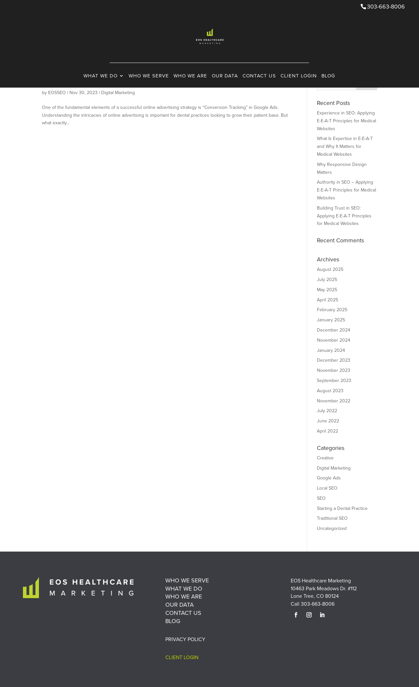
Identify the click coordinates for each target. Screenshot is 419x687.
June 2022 (328, 420)
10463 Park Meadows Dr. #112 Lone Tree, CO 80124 (324, 592)
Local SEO (327, 488)
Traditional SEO (332, 518)
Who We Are (190, 89)
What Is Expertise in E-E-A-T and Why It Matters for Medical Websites (345, 146)
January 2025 (331, 319)
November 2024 (333, 340)
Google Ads (329, 478)
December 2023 (333, 360)
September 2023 (334, 380)
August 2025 (330, 269)
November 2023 (333, 370)
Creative (325, 458)
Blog (328, 89)
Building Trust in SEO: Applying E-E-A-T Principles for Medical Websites (344, 216)
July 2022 (327, 410)
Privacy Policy (185, 639)
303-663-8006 (318, 603)
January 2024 (331, 350)
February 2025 (332, 309)
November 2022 (333, 400)
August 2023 (330, 390)
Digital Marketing (334, 468)
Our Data (225, 89)
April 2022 (327, 431)
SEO (321, 498)
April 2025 (327, 299)
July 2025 (327, 279)
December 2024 (333, 330)
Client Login (299, 89)
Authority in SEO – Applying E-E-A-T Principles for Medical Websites (346, 190)
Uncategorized (332, 528)
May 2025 (327, 289)
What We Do (100, 89)
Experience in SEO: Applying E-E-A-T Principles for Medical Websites (346, 121)
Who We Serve (149, 89)
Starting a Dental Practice (342, 508)
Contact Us (259, 89)
